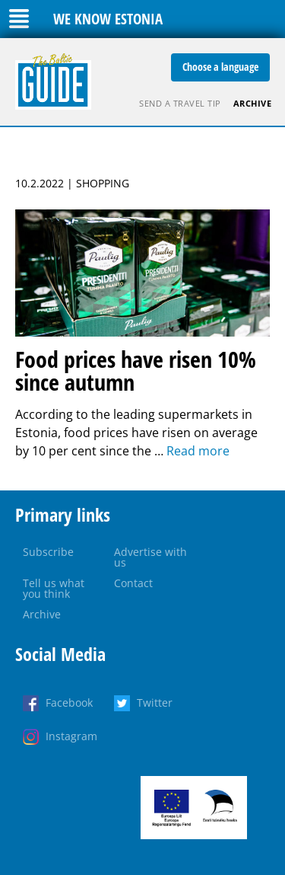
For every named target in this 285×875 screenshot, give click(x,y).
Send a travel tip (180, 103)
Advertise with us (150, 557)
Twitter (155, 702)
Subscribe (48, 551)
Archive (252, 103)
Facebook (69, 702)
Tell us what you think (53, 588)
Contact (133, 583)
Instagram (71, 736)
